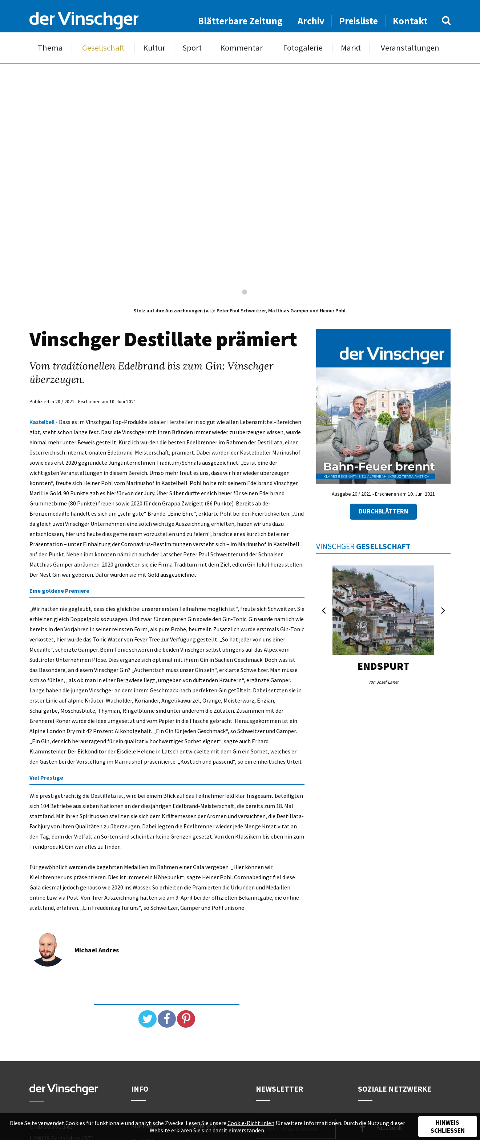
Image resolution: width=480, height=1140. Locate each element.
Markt (351, 48)
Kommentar (241, 48)
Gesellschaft (103, 48)
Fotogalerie (303, 48)
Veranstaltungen (410, 48)
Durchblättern (383, 511)
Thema (50, 48)
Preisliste (358, 21)
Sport (192, 48)
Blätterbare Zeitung (240, 21)
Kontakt (410, 21)
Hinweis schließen (448, 1127)
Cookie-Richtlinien (250, 1123)
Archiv (311, 21)
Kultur (154, 48)
